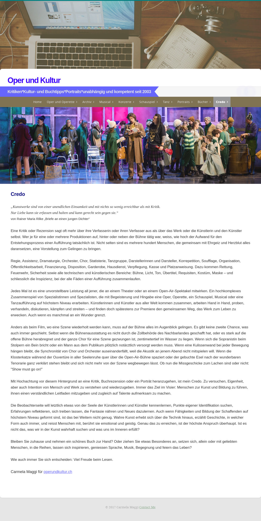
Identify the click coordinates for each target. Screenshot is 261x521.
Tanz (166, 102)
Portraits (184, 102)
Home (37, 102)
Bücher (203, 102)
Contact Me (147, 507)
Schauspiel (147, 102)
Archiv (86, 102)
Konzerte (124, 102)
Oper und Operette (60, 102)
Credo (220, 102)
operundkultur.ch (58, 472)
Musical (105, 102)
